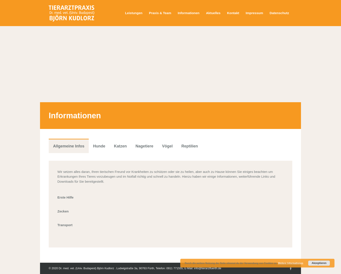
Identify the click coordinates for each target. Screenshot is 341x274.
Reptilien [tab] (189, 146)
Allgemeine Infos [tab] (68, 146)
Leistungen (133, 13)
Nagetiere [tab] (144, 146)
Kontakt (233, 13)
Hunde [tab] (99, 146)
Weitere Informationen (290, 263)
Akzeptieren (319, 263)
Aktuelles (213, 13)
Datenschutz (279, 13)
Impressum (254, 13)
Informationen (188, 13)
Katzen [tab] (120, 146)
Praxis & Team (160, 13)
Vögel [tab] (167, 146)
